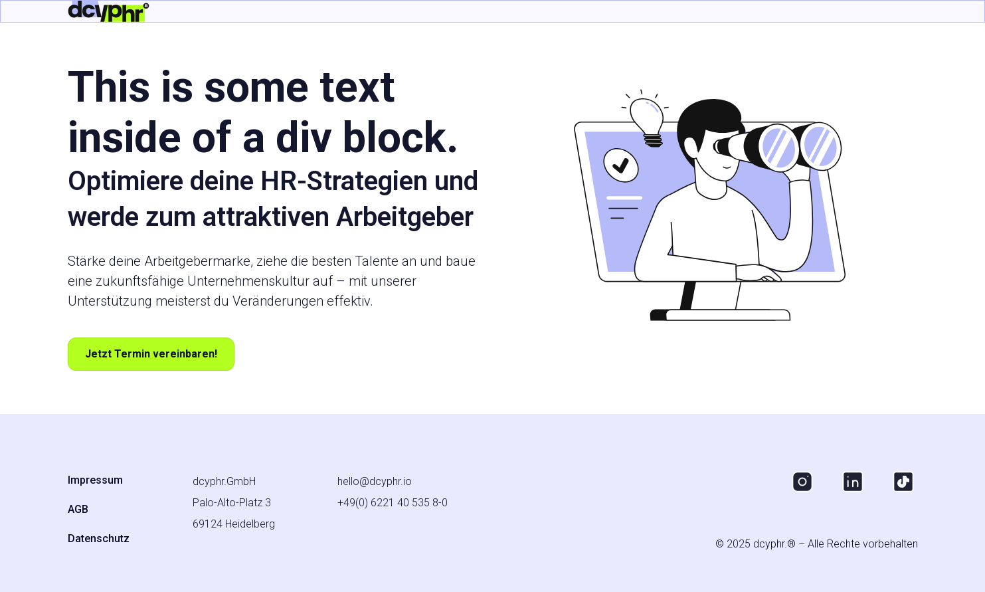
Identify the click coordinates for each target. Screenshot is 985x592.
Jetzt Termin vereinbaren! (151, 353)
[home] (108, 11)
